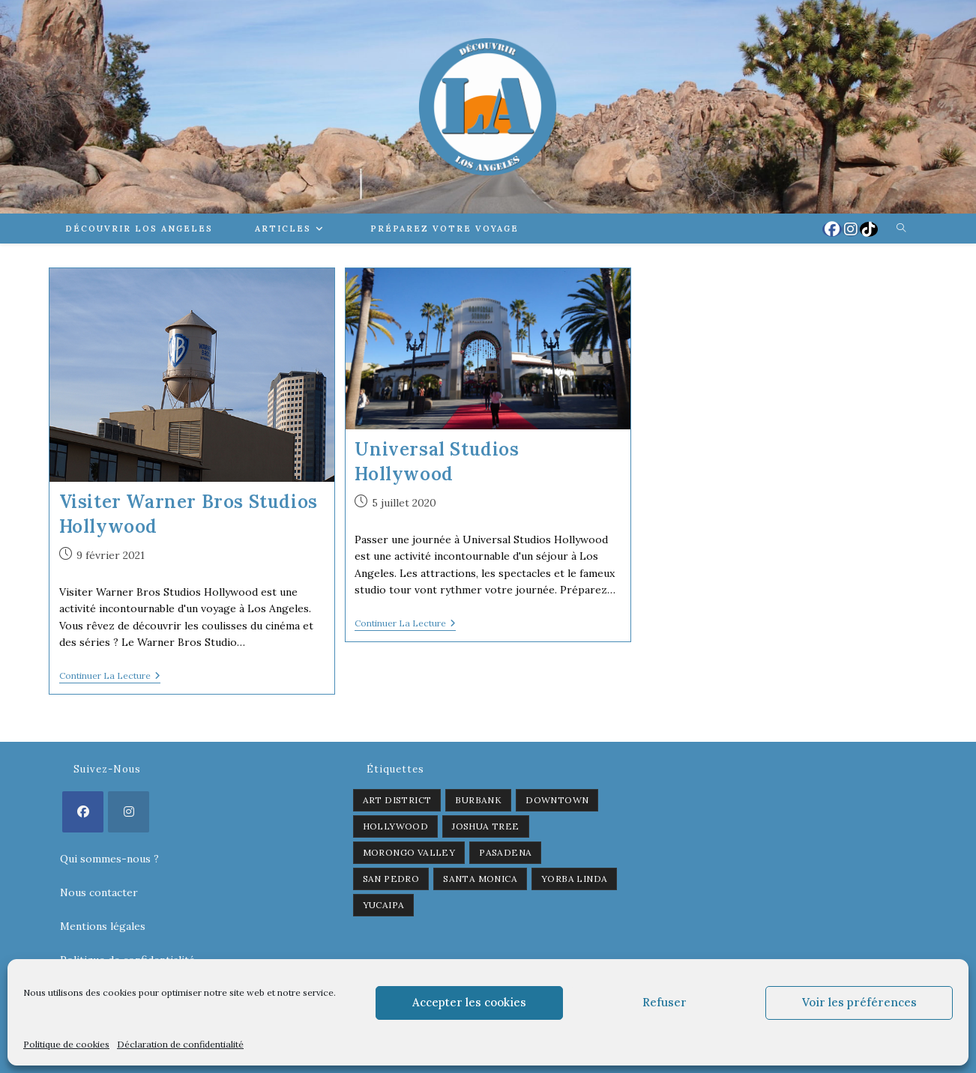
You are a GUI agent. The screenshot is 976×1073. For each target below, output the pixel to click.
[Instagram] (128, 811)
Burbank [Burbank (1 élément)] (478, 799)
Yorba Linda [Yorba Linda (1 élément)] (574, 878)
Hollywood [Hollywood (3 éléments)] (396, 826)
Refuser (664, 1002)
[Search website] (901, 228)
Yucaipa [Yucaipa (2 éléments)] (384, 904)
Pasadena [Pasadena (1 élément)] (505, 852)
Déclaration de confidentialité (180, 1044)
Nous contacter (99, 892)
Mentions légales (102, 926)
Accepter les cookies (469, 1002)
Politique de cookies (66, 1044)
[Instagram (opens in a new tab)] (851, 229)
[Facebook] (82, 811)
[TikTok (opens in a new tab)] (869, 229)
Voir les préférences (859, 1002)
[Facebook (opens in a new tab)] (832, 229)
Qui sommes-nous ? (109, 858)
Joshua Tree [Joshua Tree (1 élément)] (485, 826)
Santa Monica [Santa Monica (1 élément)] (480, 878)
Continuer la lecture (109, 677)
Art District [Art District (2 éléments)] (397, 799)
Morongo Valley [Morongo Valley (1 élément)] (409, 852)
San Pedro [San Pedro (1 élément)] (391, 878)
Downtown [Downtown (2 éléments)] (556, 799)
